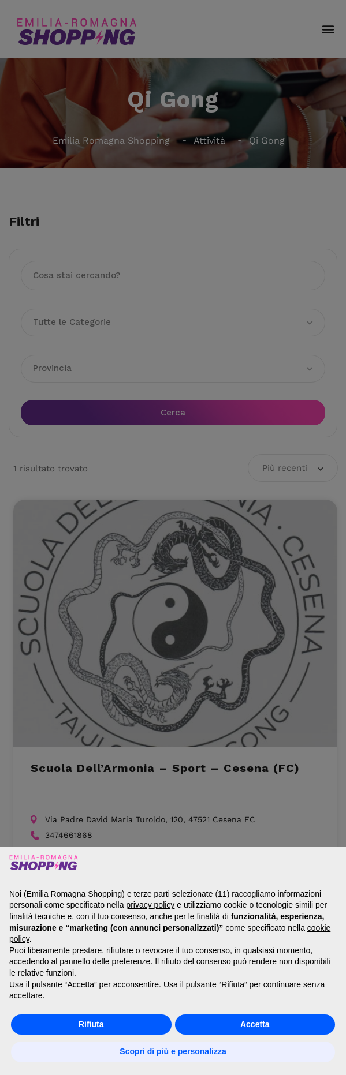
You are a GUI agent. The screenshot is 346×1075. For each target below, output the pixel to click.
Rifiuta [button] (91, 1024)
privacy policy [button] (150, 904)
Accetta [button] (255, 1024)
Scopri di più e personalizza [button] (173, 1051)
